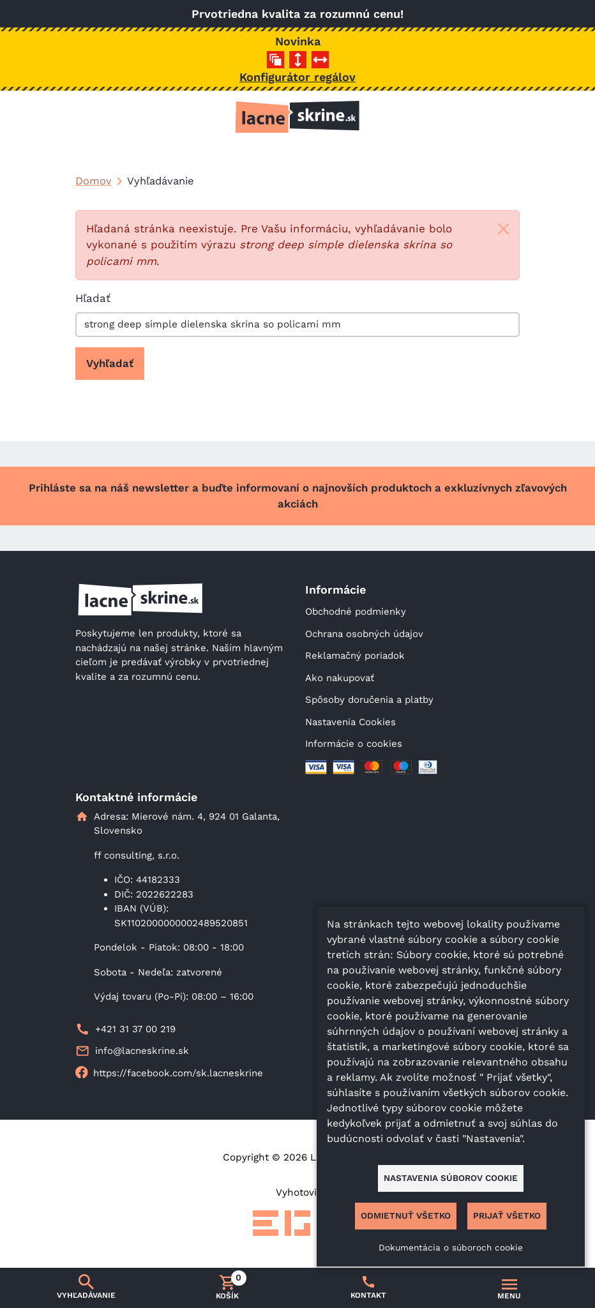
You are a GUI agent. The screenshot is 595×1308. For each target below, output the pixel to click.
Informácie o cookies (353, 743)
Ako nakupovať (339, 678)
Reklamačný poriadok (355, 655)
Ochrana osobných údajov (364, 634)
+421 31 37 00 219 (135, 1029)
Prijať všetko (507, 1215)
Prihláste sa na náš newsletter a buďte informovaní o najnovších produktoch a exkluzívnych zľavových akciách (298, 495)
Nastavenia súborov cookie (451, 1178)
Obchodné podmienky (355, 611)
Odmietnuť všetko (406, 1215)
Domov (93, 181)
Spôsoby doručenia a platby (369, 699)
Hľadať (92, 298)
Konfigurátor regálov (297, 77)
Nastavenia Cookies (350, 722)
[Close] (503, 229)
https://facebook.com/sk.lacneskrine (178, 1073)
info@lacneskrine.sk (142, 1050)
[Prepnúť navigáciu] (509, 1288)
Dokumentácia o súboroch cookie (451, 1247)
